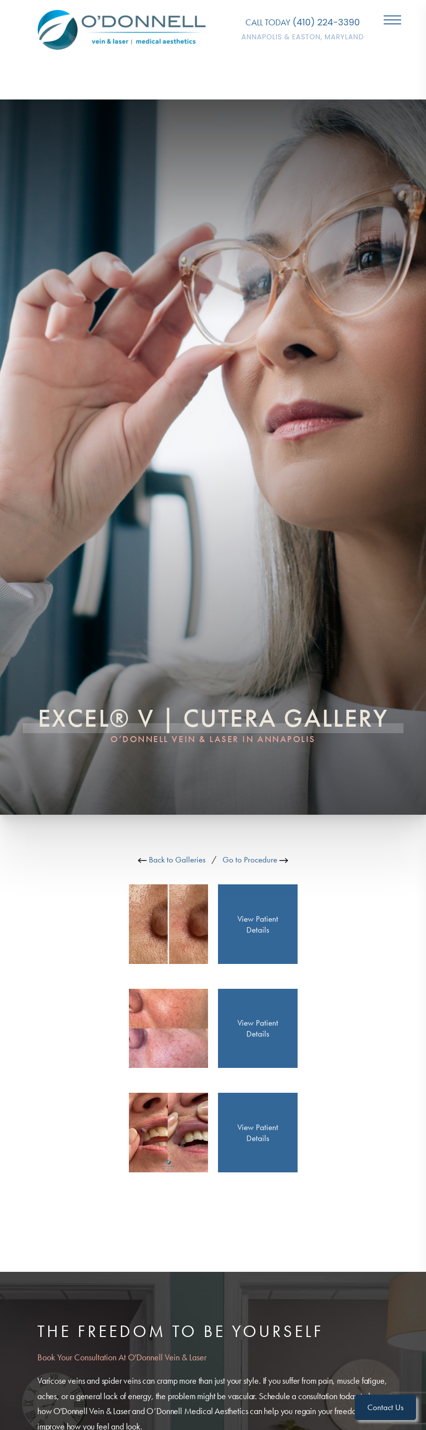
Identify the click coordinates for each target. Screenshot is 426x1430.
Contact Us (385, 1407)
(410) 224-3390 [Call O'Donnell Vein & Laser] (326, 22)
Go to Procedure (255, 859)
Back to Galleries (172, 859)
